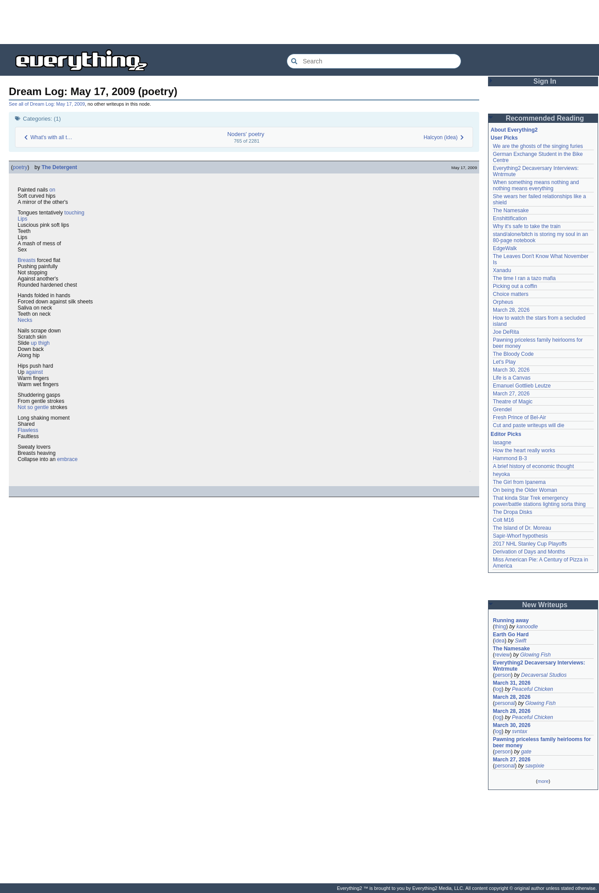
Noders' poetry (245, 134)
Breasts (27, 260)
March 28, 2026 (511, 310)
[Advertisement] (299, 22)
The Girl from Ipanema (519, 482)
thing (500, 627)
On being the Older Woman (525, 490)
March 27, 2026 (511, 394)
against (34, 372)
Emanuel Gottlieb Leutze (522, 386)
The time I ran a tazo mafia (524, 278)
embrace (67, 459)
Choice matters (511, 294)
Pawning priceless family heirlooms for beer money (542, 742)
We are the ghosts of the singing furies (538, 146)
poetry (20, 167)
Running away (511, 620)
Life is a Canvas (511, 378)
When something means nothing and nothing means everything (536, 185)
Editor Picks (506, 434)
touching (74, 213)
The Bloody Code (513, 354)
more (542, 781)
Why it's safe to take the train (527, 226)
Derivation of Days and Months (529, 552)
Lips (22, 219)
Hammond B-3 (510, 458)
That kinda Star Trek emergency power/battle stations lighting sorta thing (539, 501)
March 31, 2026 (511, 683)
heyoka (501, 474)
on (52, 190)
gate (526, 752)
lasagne (502, 442)
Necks (25, 320)
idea (500, 641)
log (498, 689)
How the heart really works (524, 450)
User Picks (504, 138)
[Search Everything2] (374, 61)
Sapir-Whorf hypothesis (520, 536)
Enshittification (510, 218)
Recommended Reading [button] (545, 118)
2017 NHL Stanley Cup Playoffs (530, 544)
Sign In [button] (544, 81)
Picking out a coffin (515, 286)
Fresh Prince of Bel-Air (519, 417)
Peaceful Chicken (532, 689)
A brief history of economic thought (533, 466)
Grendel (502, 409)
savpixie (534, 766)
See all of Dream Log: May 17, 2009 (47, 104)
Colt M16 (503, 520)
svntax (519, 731)
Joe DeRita (506, 332)
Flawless (28, 430)
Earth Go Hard (511, 634)
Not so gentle (33, 407)
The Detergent (59, 167)
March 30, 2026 (511, 370)
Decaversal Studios (543, 675)
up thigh (40, 343)
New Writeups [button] (545, 605)
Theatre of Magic (512, 402)
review (502, 655)
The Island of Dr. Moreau (522, 528)
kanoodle (527, 627)
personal (505, 703)
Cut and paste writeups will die (528, 425)
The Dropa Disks (512, 512)
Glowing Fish (535, 655)
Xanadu (502, 270)
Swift (520, 641)
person (503, 675)
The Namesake (511, 210)
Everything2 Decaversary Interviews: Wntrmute (539, 666)
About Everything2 (514, 130)
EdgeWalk (505, 248)
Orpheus (503, 302)
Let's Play (504, 362)
